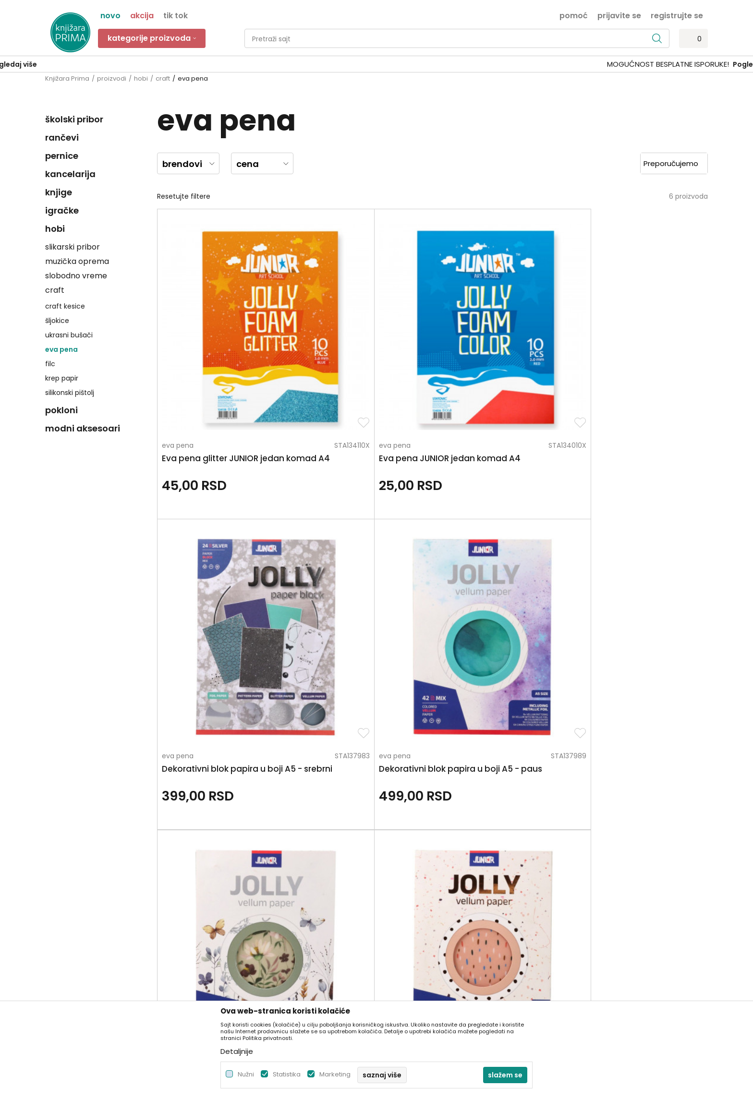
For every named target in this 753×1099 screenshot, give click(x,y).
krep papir (61, 378)
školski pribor (74, 119)
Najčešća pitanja (409, 965)
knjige (58, 192)
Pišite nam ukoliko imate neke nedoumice (386, 750)
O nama (227, 831)
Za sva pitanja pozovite (130, 750)
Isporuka (395, 898)
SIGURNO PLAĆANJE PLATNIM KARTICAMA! (351, 64)
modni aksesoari (82, 428)
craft (163, 78)
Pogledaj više (449, 64)
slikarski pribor (72, 246)
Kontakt (226, 871)
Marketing (335, 1074)
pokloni (61, 410)
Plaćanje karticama (413, 884)
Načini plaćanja (406, 871)
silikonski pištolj (69, 392)
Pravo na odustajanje (416, 951)
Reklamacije (401, 925)
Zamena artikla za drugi (420, 911)
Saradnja (228, 857)
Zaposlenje (231, 844)
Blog (220, 884)
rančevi (62, 137)
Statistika (287, 1074)
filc (50, 364)
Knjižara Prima (67, 78)
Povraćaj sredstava (413, 938)
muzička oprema (77, 261)
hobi (141, 78)
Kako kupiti (399, 857)
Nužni (246, 1074)
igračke (62, 210)
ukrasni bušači (69, 335)
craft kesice (65, 306)
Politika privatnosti (411, 831)
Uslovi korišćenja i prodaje (423, 844)
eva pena (61, 349)
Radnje (224, 898)
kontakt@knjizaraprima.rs (87, 904)
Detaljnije (236, 1051)
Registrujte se (677, 15)
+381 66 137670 (70, 878)
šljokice (57, 320)
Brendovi (227, 911)
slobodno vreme (76, 275)
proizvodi (111, 78)
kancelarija (70, 174)
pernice (61, 156)
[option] (376, 64)
